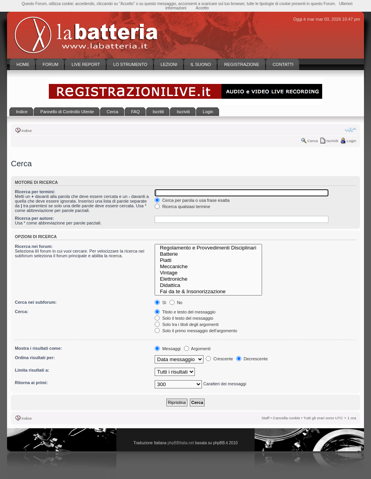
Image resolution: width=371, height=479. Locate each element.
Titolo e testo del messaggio (185, 312)
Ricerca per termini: (35, 191)
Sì (160, 302)
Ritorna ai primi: (31, 382)
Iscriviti (332, 141)
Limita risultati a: (32, 370)
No (175, 302)
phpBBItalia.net (181, 443)
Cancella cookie (286, 418)
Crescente (219, 358)
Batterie (208, 254)
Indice (26, 130)
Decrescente (252, 358)
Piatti (208, 260)
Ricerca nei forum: (34, 246)
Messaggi (167, 348)
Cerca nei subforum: (36, 302)
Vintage (208, 273)
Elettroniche (208, 279)
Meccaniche (208, 267)
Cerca (312, 141)
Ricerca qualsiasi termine (182, 206)
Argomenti (197, 348)
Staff (265, 418)
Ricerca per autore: (34, 218)
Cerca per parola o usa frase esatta (192, 200)
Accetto (202, 8)
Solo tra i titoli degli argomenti (186, 324)
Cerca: (21, 311)
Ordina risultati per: (35, 357)
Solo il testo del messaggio (184, 318)
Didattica (208, 285)
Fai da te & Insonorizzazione (208, 291)
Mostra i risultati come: (38, 348)
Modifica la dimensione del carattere (350, 129)
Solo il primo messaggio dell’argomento (196, 330)
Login (351, 141)
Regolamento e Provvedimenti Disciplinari (208, 248)
